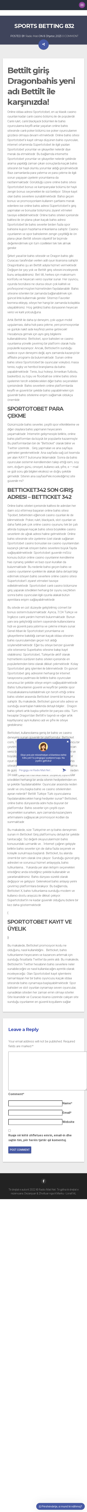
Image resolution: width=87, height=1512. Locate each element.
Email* (66, 1112)
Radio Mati (31, 36)
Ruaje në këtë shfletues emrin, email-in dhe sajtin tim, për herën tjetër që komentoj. (40, 1137)
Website (68, 1122)
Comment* (16, 1094)
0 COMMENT (70, 36)
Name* (67, 1103)
